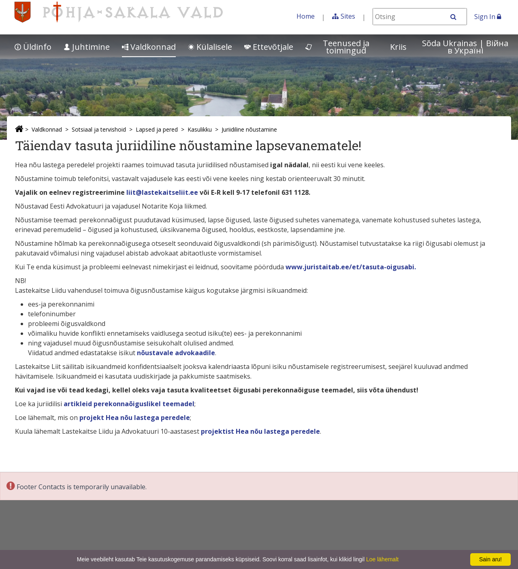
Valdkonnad (149, 46)
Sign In (487, 16)
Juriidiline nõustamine (249, 129)
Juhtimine (87, 46)
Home (305, 16)
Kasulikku (200, 129)
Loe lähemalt (382, 559)
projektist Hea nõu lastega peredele (260, 431)
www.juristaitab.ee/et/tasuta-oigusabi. (351, 266)
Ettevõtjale (268, 46)
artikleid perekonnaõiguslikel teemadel (129, 403)
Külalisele (210, 46)
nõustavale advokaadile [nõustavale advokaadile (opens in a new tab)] (176, 352)
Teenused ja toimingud (337, 47)
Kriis (398, 46)
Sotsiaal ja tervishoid (99, 129)
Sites (348, 16)
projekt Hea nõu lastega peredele (134, 417)
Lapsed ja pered (157, 129)
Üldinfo (33, 46)
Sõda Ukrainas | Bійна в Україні (465, 47)
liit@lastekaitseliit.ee (162, 192)
